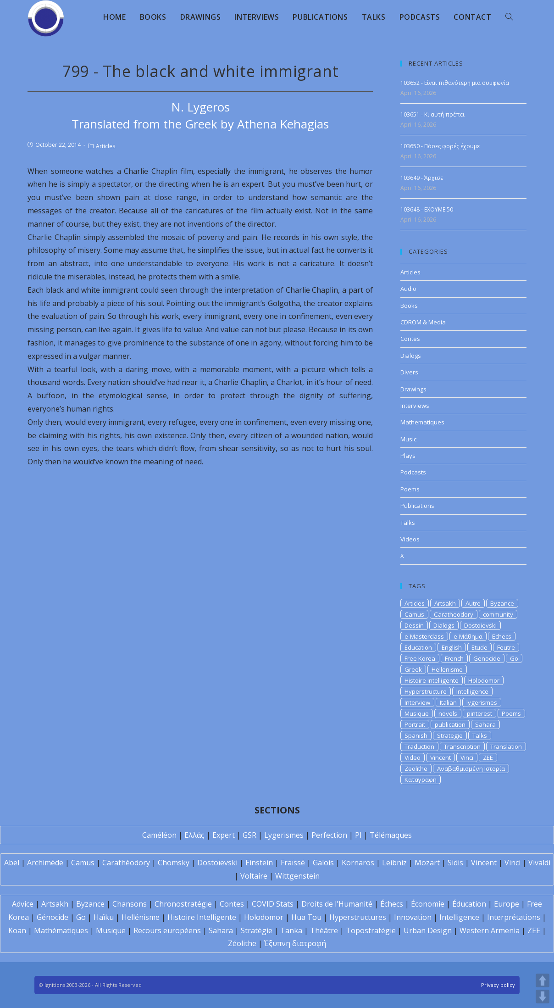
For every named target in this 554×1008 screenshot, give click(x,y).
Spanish (415, 735)
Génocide (52, 917)
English (452, 647)
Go (514, 658)
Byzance (502, 603)
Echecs (501, 636)
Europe (506, 904)
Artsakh (445, 603)
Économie (427, 904)
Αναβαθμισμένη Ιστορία (471, 768)
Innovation (413, 917)
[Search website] (509, 17)
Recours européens (167, 930)
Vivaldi (539, 863)
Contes (410, 338)
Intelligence (472, 691)
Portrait (414, 724)
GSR (249, 835)
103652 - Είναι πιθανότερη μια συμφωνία (454, 83)
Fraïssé (293, 863)
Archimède (45, 863)
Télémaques (391, 835)
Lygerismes (284, 835)
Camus (414, 614)
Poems (410, 489)
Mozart (427, 863)
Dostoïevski (217, 863)
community (498, 614)
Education (418, 647)
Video (412, 757)
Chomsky (173, 863)
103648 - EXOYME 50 (426, 209)
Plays (408, 455)
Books (409, 305)
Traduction (419, 746)
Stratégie (256, 930)
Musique (416, 713)
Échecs (391, 904)
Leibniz (394, 863)
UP (542, 980)
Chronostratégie (183, 904)
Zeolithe (415, 768)
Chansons (129, 904)
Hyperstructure (425, 691)
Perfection (329, 835)
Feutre (506, 647)
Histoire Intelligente (431, 680)
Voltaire (253, 876)
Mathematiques (422, 422)
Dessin (414, 625)
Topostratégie (371, 930)
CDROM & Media (423, 322)
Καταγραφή (420, 779)
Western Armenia (490, 930)
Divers (409, 372)
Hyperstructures (357, 917)
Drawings (413, 389)
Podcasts (413, 472)
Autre (473, 603)
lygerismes (481, 702)
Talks (407, 522)
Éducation (469, 904)
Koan (17, 930)
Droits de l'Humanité (336, 904)
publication (450, 724)
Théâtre (324, 930)
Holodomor (483, 680)
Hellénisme (141, 917)
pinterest (479, 713)
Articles (105, 146)
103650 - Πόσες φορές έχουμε (440, 146)
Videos (410, 539)
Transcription (462, 746)
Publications (417, 505)
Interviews (414, 405)
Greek (413, 669)
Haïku (104, 917)
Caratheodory (453, 614)
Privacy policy (498, 984)
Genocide (486, 658)
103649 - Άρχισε (421, 178)
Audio (408, 288)
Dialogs (410, 355)
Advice (22, 904)
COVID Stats (273, 904)
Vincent (440, 757)
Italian (448, 702)
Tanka (291, 930)
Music (408, 439)
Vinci (466, 757)
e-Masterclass (424, 636)
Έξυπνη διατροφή (295, 943)
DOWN (542, 996)
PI (358, 835)
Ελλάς (194, 835)
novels (447, 713)
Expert (223, 835)
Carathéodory (126, 863)
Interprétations (513, 917)
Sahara (485, 724)
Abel (11, 863)
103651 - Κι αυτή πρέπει (432, 114)
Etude (479, 647)
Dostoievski (480, 625)
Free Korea (419, 658)
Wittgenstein (297, 876)
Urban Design (428, 930)
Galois (323, 863)
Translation (506, 746)
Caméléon (159, 835)
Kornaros (358, 863)
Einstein (259, 863)
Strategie (450, 735)
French (454, 658)
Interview (417, 702)
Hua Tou (306, 917)
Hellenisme (447, 669)
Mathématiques (61, 930)
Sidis (455, 863)
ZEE (488, 757)
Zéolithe (242, 943)
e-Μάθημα (468, 636)
